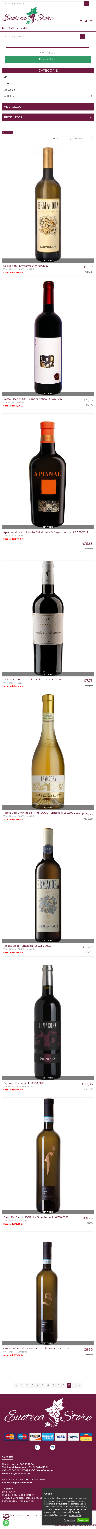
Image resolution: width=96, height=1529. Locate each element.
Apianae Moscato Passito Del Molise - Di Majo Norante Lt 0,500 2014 (45, 532)
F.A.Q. (12, 1492)
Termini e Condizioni (13, 1498)
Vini (5, 76)
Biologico (9, 90)
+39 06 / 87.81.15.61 (37, 1467)
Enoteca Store (10, 1501)
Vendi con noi (26, 1501)
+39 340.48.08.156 (17, 1470)
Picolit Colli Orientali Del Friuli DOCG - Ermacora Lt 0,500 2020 (41, 812)
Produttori (47, 117)
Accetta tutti (83, 1520)
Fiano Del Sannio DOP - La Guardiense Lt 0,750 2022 (36, 1217)
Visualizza (47, 106)
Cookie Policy (26, 1495)
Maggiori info (75, 1515)
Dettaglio (48, 261)
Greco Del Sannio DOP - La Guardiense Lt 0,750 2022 (36, 1348)
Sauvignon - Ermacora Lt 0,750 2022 (25, 265)
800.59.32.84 (27, 1464)
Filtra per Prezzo (48, 59)
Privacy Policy (9, 1495)
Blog (4, 1492)
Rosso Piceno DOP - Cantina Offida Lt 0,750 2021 (33, 399)
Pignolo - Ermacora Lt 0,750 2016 (23, 1083)
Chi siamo (7, 1488)
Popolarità (82, 139)
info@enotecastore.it (20, 1473)
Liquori (7, 83)
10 (69, 1385)
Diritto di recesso (35, 1498)
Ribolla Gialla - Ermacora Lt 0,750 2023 (27, 945)
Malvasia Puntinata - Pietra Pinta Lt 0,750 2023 (32, 679)
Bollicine (8, 96)
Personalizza (69, 1520)
